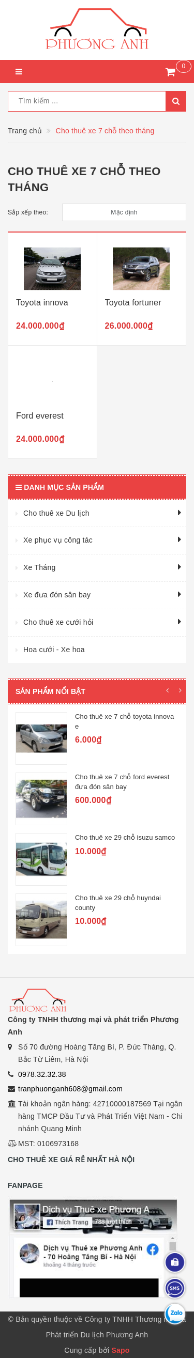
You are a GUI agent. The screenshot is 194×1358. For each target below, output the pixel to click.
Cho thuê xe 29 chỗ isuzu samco (125, 837)
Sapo (120, 1350)
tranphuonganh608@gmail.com (70, 1089)
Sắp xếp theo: (28, 212)
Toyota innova (42, 302)
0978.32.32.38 (42, 1074)
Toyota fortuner (133, 302)
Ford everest (40, 415)
